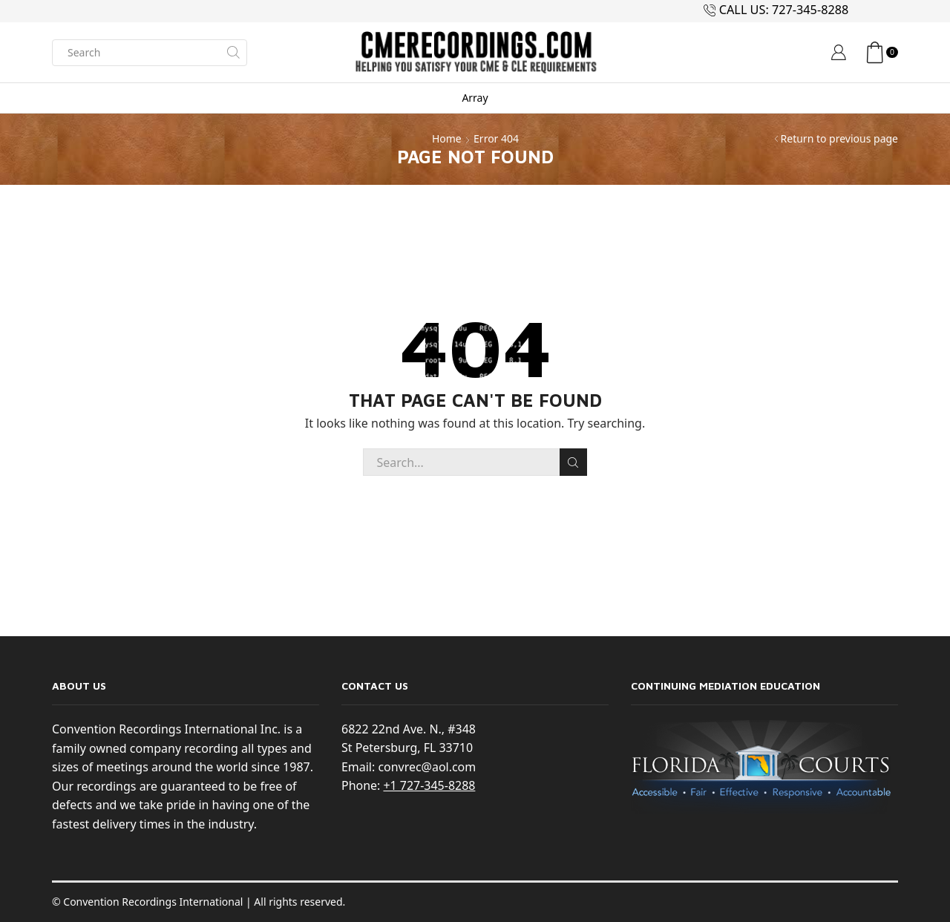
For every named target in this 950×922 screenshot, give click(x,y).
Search (573, 462)
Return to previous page (839, 138)
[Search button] (233, 52)
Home (447, 138)
